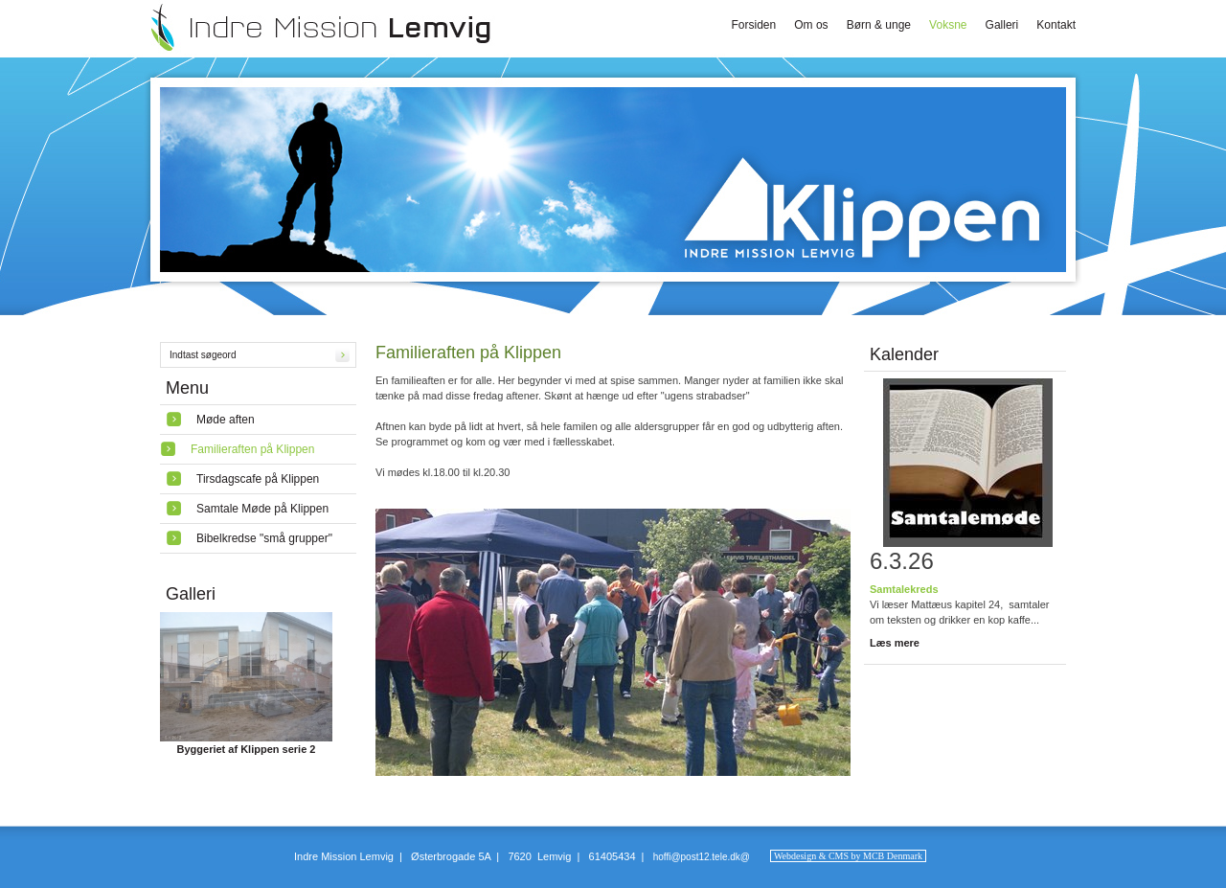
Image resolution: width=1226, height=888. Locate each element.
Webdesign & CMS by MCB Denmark (848, 856)
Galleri (1002, 25)
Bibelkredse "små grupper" (264, 538)
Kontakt (1056, 25)
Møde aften (225, 419)
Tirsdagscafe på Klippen (257, 479)
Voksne (947, 25)
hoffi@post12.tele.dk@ (701, 857)
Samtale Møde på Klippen (262, 508)
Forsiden (754, 25)
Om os (811, 25)
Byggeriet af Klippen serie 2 (246, 749)
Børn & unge (879, 25)
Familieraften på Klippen (252, 449)
